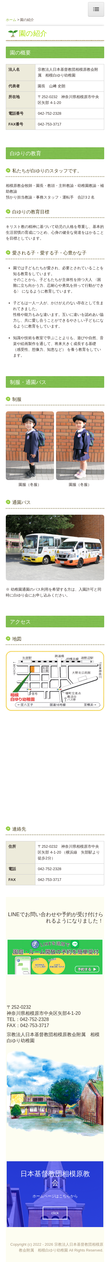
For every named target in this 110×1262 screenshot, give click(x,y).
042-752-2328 (49, 113)
